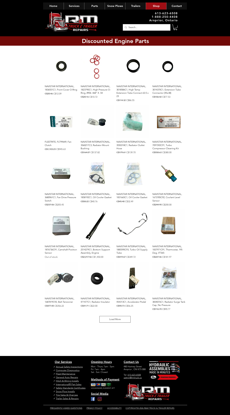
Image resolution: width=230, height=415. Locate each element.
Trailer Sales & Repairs (67, 398)
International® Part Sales (68, 384)
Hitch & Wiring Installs (67, 380)
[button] (175, 27)
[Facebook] (93, 399)
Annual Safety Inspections (69, 366)
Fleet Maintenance (65, 373)
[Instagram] (100, 399)
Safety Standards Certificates (71, 388)
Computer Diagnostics (68, 370)
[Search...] (146, 27)
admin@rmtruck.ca (133, 377)
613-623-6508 (134, 374)
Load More (115, 319)
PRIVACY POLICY (94, 408)
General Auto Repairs (67, 377)
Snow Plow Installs (65, 391)
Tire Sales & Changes (67, 395)
